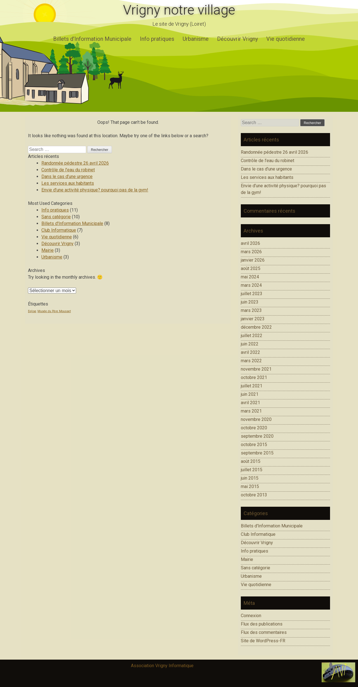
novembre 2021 (256, 369)
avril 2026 (250, 243)
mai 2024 (250, 276)
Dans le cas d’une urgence (67, 176)
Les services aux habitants (67, 183)
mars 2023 (251, 310)
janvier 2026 (253, 260)
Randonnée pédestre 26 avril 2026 (75, 163)
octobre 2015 (254, 444)
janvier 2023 (253, 318)
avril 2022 (250, 352)
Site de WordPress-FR (263, 640)
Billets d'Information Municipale (72, 223)
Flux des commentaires (264, 632)
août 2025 (250, 268)
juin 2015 (249, 478)
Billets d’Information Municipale (92, 38)
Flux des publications (261, 624)
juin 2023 (249, 302)
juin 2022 (249, 344)
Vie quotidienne (285, 38)
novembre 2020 (256, 419)
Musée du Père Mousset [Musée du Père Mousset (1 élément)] (54, 311)
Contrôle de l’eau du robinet (68, 169)
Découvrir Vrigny (237, 38)
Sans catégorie (56, 216)
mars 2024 (251, 285)
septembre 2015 (257, 453)
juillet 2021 (251, 385)
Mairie (47, 250)
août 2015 (250, 461)
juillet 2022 (251, 335)
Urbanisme (196, 38)
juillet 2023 (251, 293)
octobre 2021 (254, 377)
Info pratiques (157, 38)
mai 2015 (250, 486)
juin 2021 (249, 394)
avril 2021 (250, 402)
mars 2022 (251, 360)
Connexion (251, 615)
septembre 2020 (257, 436)
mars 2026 (251, 251)
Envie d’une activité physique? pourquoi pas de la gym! (94, 190)
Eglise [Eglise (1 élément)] (32, 311)
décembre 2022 (256, 327)
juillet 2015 (251, 469)
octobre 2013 (254, 495)
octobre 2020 (254, 427)
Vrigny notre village (179, 10)
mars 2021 (251, 411)
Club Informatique (58, 230)
